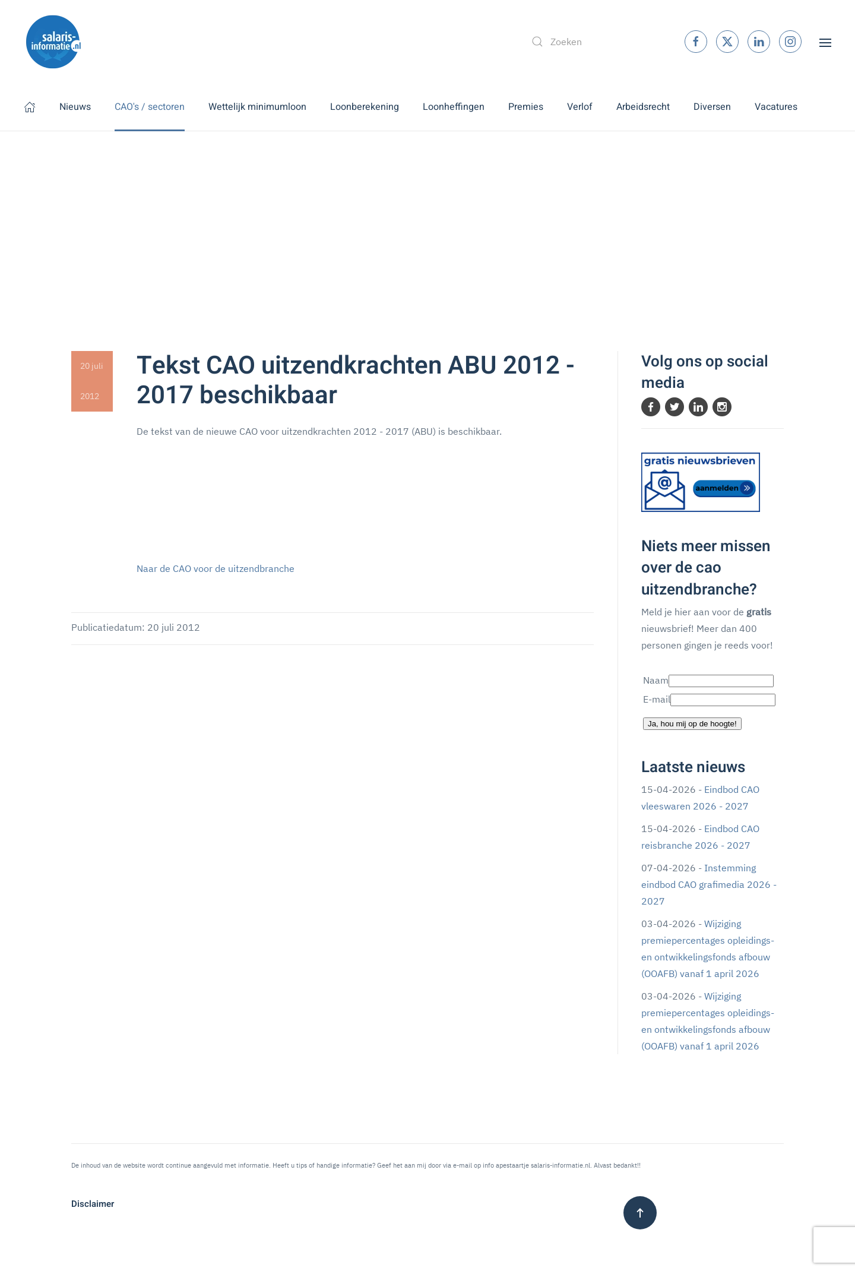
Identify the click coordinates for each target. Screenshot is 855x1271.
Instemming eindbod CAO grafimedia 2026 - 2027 (709, 884)
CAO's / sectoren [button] (150, 107)
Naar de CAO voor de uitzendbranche (215, 568)
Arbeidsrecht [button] (643, 107)
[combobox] (595, 42)
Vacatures (776, 107)
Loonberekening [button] (364, 107)
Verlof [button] (580, 107)
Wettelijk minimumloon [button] (257, 107)
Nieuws (75, 107)
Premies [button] (525, 107)
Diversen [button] (712, 107)
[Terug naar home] (53, 41)
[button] (825, 42)
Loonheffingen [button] (453, 107)
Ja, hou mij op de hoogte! (692, 723)
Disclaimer (92, 1203)
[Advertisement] (427, 220)
